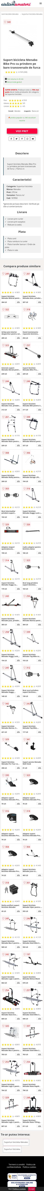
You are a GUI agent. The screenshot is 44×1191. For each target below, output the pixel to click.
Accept (31, 1189)
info (18, 302)
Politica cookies (29, 1167)
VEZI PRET (22, 131)
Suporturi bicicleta (12, 1149)
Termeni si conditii (17, 1164)
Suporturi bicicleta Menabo (32, 14)
